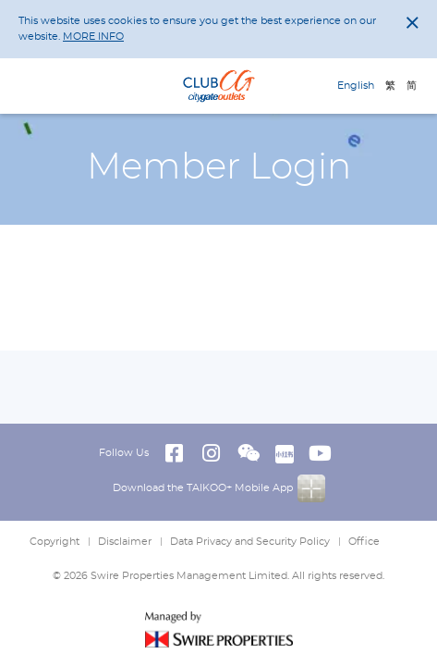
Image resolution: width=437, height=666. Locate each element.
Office (364, 541)
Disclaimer (125, 541)
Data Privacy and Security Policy (250, 541)
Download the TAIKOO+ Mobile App (219, 488)
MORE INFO (93, 36)
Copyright (54, 541)
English (355, 85)
